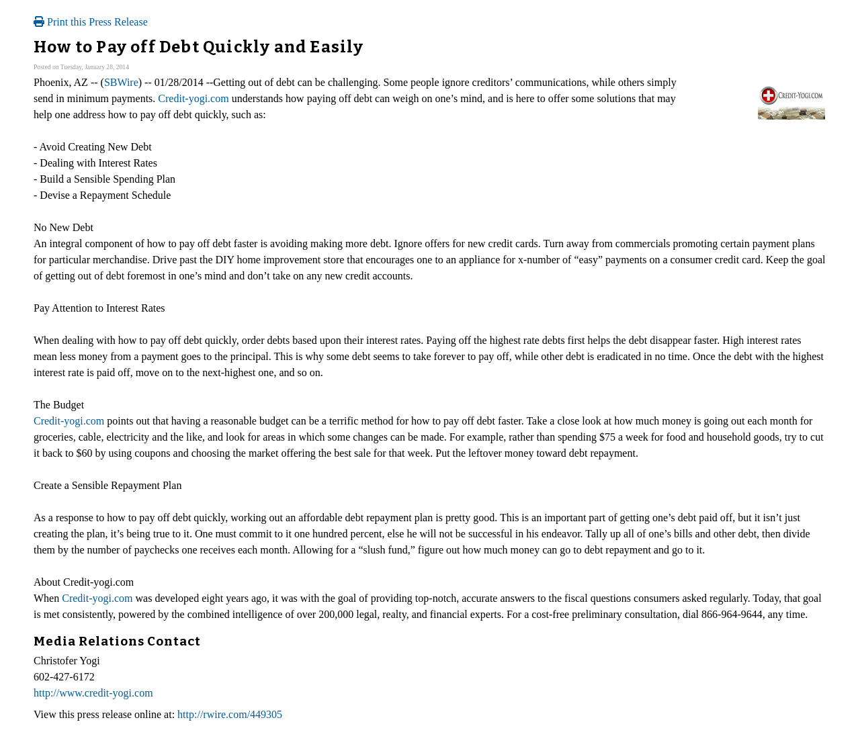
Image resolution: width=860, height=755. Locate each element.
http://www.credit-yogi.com (93, 693)
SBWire (121, 82)
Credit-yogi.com (193, 98)
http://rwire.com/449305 (229, 714)
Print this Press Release (91, 22)
